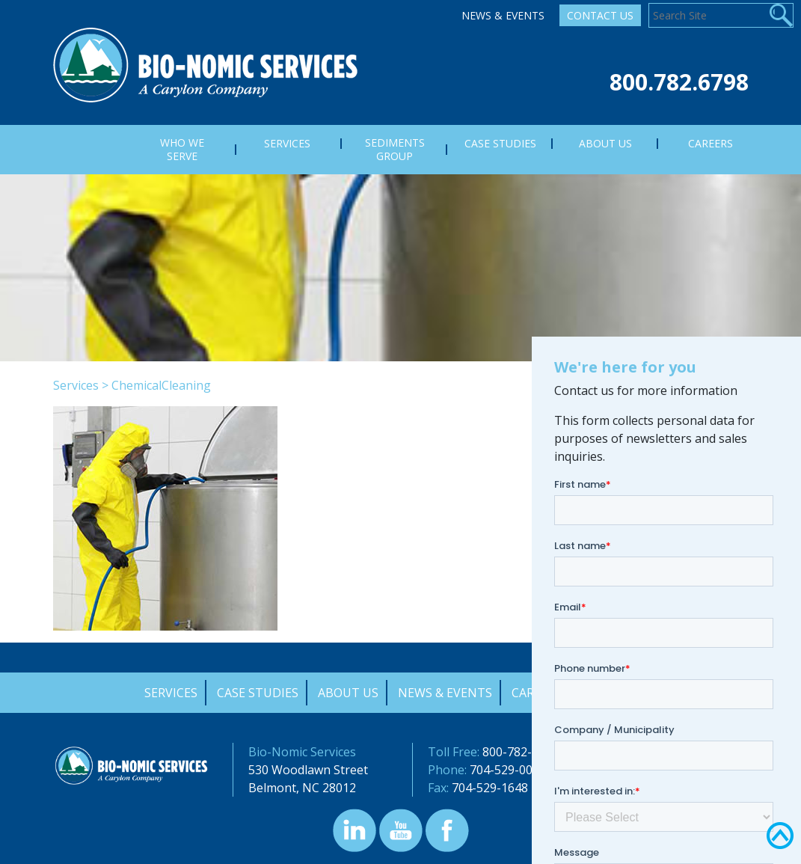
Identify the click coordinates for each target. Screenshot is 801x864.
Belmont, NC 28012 (302, 787)
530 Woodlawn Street (308, 770)
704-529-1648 (490, 787)
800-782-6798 (520, 752)
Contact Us (600, 15)
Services (76, 385)
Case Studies (257, 692)
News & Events (502, 15)
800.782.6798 (679, 82)
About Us (348, 692)
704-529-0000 (508, 770)
